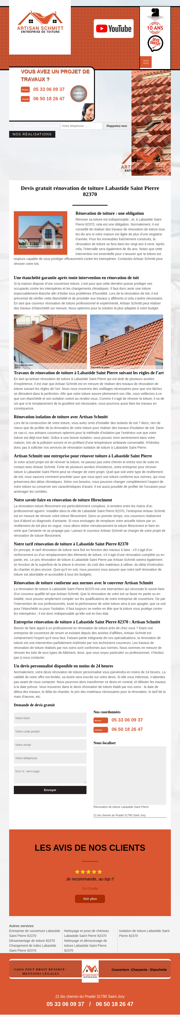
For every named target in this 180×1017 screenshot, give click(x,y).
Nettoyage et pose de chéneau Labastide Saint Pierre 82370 (86, 933)
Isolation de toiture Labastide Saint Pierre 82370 (144, 933)
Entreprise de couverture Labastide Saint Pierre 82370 (34, 933)
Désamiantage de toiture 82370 (32, 941)
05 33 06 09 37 (127, 719)
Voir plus (90, 899)
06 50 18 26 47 (127, 729)
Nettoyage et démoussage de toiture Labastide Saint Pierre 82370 (85, 945)
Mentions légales (40, 973)
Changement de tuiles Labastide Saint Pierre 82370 (32, 948)
